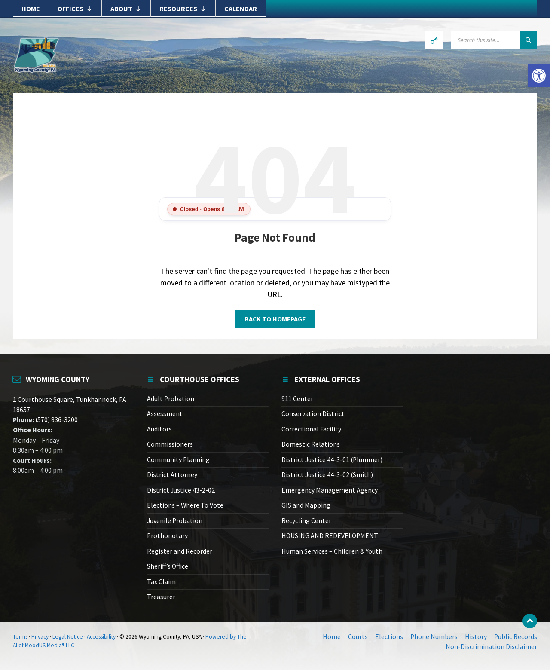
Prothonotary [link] (167, 536)
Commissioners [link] (170, 444)
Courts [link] (358, 637)
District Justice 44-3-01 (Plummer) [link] (331, 460)
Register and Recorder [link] (179, 551)
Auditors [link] (159, 429)
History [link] (476, 637)
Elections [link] (389, 637)
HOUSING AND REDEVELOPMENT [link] (329, 536)
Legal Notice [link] (67, 636)
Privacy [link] (40, 636)
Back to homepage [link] (275, 319)
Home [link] (30, 8)
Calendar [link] (240, 8)
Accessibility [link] (101, 636)
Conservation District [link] (313, 414)
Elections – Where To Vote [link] (185, 505)
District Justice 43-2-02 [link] (181, 490)
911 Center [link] (297, 399)
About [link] (126, 8)
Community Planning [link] (178, 460)
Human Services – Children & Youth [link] (331, 551)
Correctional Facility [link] (311, 429)
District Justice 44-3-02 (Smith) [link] (327, 475)
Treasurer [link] (161, 597)
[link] (539, 75)
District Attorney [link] (172, 475)
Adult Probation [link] (170, 399)
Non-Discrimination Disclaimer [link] (491, 646)
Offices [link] (75, 8)
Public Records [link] (515, 637)
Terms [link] (20, 636)
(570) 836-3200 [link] (56, 420)
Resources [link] (183, 8)
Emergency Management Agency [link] (329, 490)
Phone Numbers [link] (434, 637)
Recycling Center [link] (306, 521)
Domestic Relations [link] (310, 444)
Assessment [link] (165, 414)
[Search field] (494, 40)
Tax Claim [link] (161, 582)
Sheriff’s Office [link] (167, 566)
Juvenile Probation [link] (174, 521)
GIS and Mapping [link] (305, 505)
